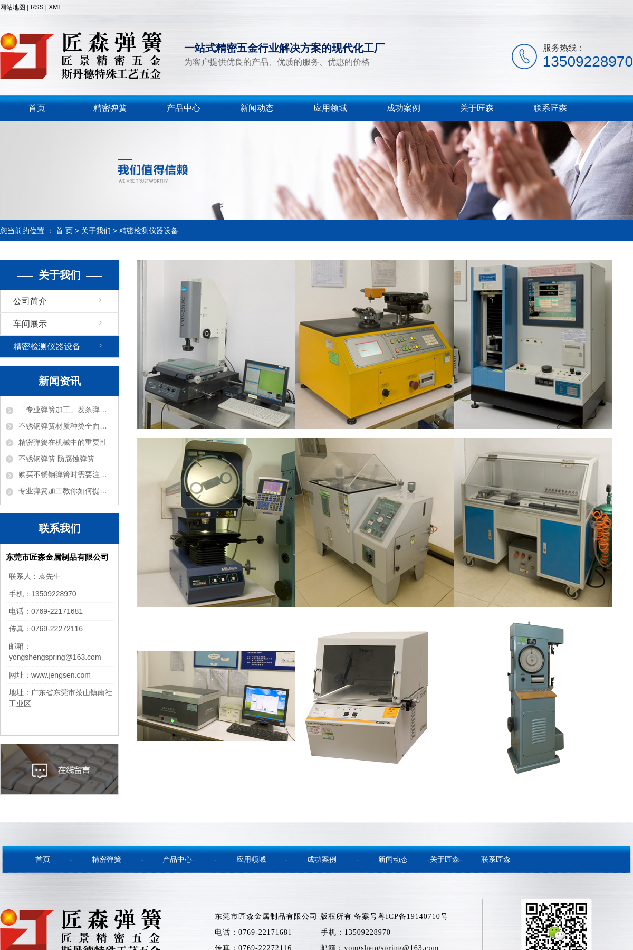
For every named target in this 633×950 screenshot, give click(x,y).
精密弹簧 (110, 107)
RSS (37, 7)
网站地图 (12, 7)
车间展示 (30, 323)
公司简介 (30, 301)
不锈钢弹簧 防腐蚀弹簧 (56, 458)
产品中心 (183, 107)
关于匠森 (477, 107)
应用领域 (330, 107)
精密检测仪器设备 (47, 346)
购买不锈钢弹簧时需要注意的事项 (65, 474)
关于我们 (96, 230)
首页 (36, 107)
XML (55, 7)
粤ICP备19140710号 (413, 916)
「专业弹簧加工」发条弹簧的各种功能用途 (65, 409)
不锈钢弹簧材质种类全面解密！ (65, 426)
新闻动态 (257, 107)
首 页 (64, 230)
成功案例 (403, 107)
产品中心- (178, 859)
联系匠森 (550, 107)
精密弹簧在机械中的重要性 (62, 442)
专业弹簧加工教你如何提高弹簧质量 (65, 491)
